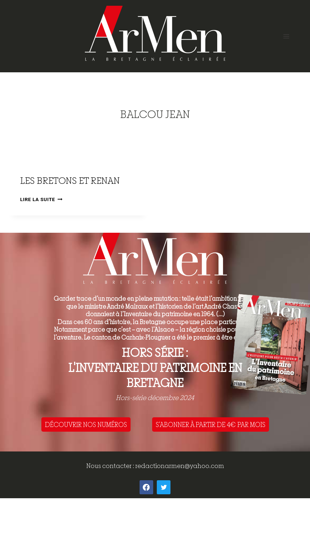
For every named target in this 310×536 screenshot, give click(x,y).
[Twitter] (163, 487)
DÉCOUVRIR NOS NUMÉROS (86, 424)
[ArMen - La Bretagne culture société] (155, 33)
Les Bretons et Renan (70, 180)
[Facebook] (146, 487)
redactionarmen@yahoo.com (179, 466)
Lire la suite (41, 199)
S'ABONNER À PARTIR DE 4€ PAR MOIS (210, 424)
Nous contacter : (110, 466)
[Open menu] (286, 36)
